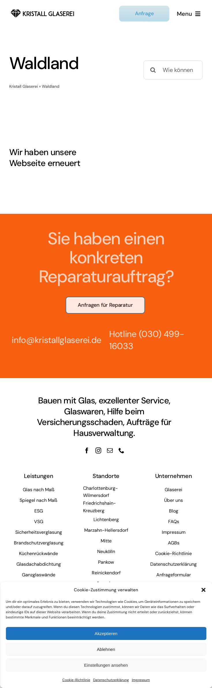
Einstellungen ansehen (106, 665)
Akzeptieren (106, 633)
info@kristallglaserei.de (54, 340)
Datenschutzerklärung (111, 680)
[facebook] (87, 450)
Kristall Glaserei (23, 86)
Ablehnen (106, 649)
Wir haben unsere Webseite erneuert (44, 158)
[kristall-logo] (42, 9)
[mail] (110, 450)
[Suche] (152, 69)
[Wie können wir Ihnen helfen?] (173, 69)
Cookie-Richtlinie (76, 680)
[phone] (121, 450)
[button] (203, 590)
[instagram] (98, 450)
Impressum (141, 680)
